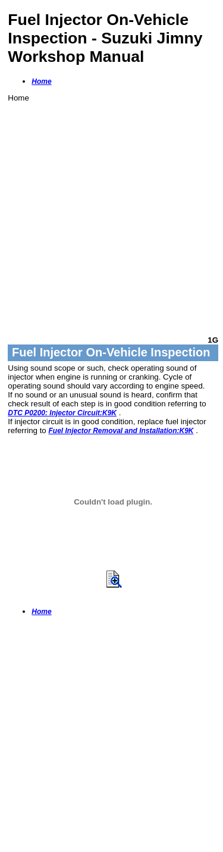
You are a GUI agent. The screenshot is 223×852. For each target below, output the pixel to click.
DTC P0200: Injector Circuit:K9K (62, 413)
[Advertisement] (111, 213)
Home (41, 81)
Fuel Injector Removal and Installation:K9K (120, 431)
